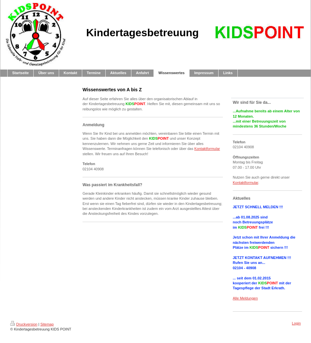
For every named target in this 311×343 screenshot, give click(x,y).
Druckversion (23, 324)
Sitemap (46, 324)
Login (296, 323)
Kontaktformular (207, 149)
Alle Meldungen (245, 298)
